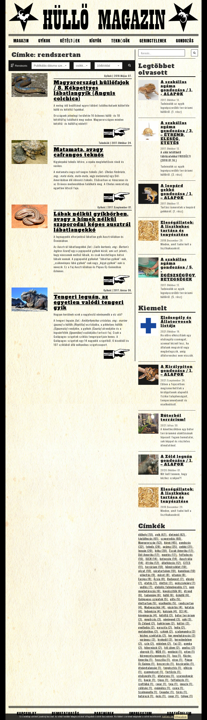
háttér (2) (183, 623)
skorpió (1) (147, 651)
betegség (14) (169, 558)
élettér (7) (166, 583)
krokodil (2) (165, 639)
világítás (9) (148, 575)
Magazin (21, 41)
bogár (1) (150, 680)
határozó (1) (146, 696)
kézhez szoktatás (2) (153, 635)
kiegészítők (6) (172, 591)
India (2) (180, 627)
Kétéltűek (70, 41)
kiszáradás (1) (185, 663)
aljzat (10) (145, 571)
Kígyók (95, 41)
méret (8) (163, 575)
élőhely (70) (146, 534)
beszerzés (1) (165, 663)
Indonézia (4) (152, 611)
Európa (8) (145, 579)
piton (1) (189, 651)
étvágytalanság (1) (150, 667)
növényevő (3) (172, 619)
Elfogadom (181, 716)
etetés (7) (151, 583)
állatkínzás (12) (172, 562)
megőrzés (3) (153, 619)
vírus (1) (177, 659)
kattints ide (168, 716)
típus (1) (163, 680)
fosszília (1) (163, 659)
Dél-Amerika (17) (149, 554)
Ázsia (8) (160, 579)
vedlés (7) (146, 587)
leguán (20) (145, 550)
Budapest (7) (175, 579)
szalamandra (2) (185, 631)
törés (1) (182, 692)
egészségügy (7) (185, 583)
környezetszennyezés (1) (155, 655)
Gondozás (185, 41)
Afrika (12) (153, 562)
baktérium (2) (166, 623)
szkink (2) (166, 631)
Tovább (118, 134)
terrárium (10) (154, 567)
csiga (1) (178, 688)
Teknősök (120, 41)
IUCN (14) (152, 558)
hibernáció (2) (153, 647)
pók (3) (187, 619)
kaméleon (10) (186, 571)
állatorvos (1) (166, 676)
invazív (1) (186, 684)
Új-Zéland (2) (147, 623)
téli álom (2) (172, 647)
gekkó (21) (186, 546)
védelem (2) (164, 643)
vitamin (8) (179, 575)
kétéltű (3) (166, 615)
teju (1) (173, 684)
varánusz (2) (148, 639)
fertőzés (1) (173, 672)
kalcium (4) (170, 611)
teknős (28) (153, 546)
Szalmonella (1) (148, 692)
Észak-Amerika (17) (181, 550)
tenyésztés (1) (173, 667)
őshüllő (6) (183, 595)
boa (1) (177, 655)
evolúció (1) (175, 651)
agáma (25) (170, 546)
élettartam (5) (147, 603)
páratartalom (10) (164, 571)
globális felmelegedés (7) (171, 587)
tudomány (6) (153, 595)
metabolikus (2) (148, 631)
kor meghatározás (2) (181, 635)
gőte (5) (175, 599)
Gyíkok (44, 41)
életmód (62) (177, 534)
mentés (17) (169, 554)
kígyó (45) (170, 542)
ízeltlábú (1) (146, 684)
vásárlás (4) (175, 607)
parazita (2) (165, 627)
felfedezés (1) (180, 680)
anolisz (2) (188, 647)
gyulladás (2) (146, 627)
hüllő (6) (168, 595)
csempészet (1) (154, 672)
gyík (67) (161, 534)
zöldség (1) (145, 688)
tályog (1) (187, 696)
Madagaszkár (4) (155, 607)
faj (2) (177, 643)
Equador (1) (166, 692)
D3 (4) (183, 611)
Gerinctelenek (152, 41)
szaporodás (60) (171, 538)
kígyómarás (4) (148, 615)
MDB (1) (161, 651)
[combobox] (51, 65)
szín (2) (149, 643)
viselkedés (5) (168, 603)
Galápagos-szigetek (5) (153, 599)
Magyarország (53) (150, 542)
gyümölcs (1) (162, 688)
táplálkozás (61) (148, 538)
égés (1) (161, 696)
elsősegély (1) (147, 676)
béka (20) (161, 550)
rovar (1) (161, 684)
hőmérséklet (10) (176, 567)
